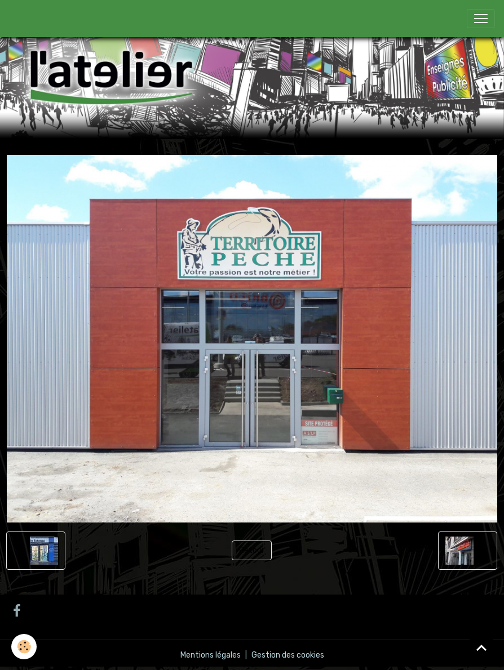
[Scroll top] (481, 647)
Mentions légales (210, 655)
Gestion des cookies (287, 655)
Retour (251, 550)
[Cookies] (24, 646)
